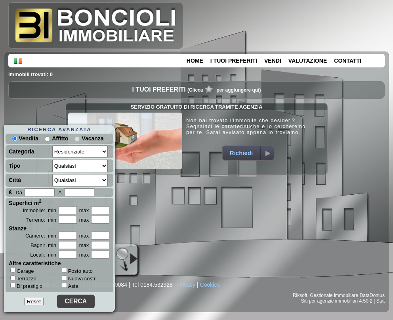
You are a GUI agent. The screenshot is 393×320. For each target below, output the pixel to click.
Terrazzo (23, 278)
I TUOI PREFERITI (233, 60)
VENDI (272, 60)
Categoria (21, 151)
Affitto (60, 138)
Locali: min (43, 255)
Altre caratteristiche (35, 263)
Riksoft (300, 295)
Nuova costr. (79, 279)
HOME (195, 60)
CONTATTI (347, 60)
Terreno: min (41, 220)
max (84, 210)
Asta (70, 286)
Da (18, 192)
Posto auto (77, 271)
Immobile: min (39, 210)
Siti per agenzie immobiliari (329, 301)
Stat (380, 301)
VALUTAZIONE (307, 60)
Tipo (14, 166)
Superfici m (25, 202)
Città (15, 180)
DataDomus (372, 295)
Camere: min (40, 236)
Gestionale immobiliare (334, 295)
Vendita (25, 138)
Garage (22, 271)
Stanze (18, 228)
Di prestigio (26, 286)
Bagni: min (43, 245)
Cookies (210, 285)
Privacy (186, 285)
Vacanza (92, 138)
